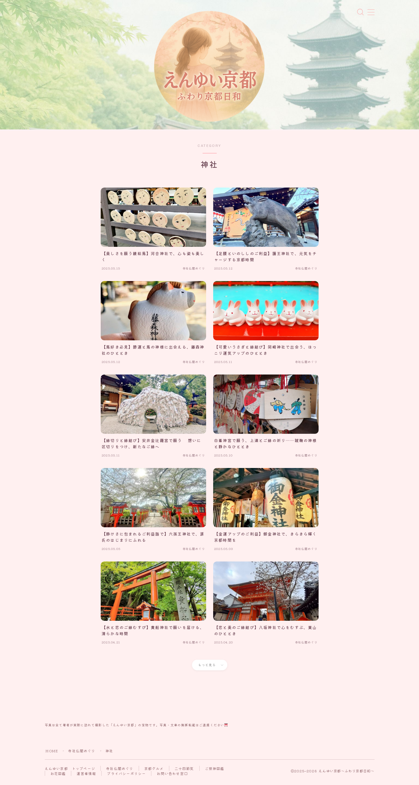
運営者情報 (86, 776)
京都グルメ (154, 771)
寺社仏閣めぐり (81, 753)
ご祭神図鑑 (214, 771)
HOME (51, 753)
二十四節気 (184, 771)
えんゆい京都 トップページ (70, 771)
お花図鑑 (58, 776)
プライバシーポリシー (126, 776)
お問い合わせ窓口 (172, 776)
